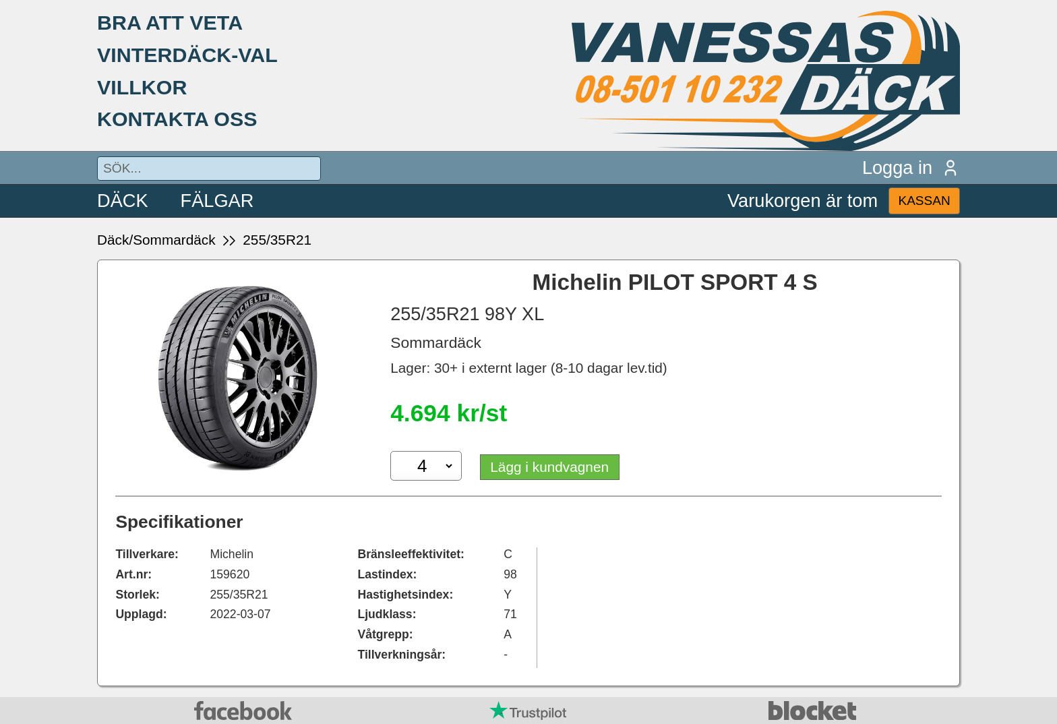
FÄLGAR (217, 200)
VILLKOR (142, 87)
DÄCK (122, 200)
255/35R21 (277, 239)
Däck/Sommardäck (156, 239)
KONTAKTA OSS (177, 118)
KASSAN (924, 200)
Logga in (911, 167)
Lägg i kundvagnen (549, 467)
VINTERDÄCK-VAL (187, 54)
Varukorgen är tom (802, 200)
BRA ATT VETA (170, 22)
